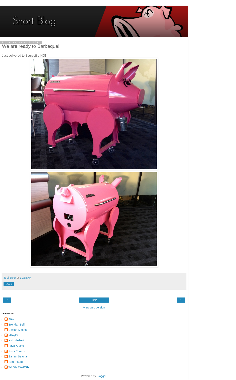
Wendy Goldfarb (18, 367)
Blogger (101, 376)
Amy (11, 319)
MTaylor (13, 335)
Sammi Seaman (18, 356)
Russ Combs (16, 351)
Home (94, 300)
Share (8, 284)
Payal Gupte (16, 345)
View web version (94, 307)
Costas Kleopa (17, 329)
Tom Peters (15, 361)
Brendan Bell (16, 324)
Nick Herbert (16, 340)
